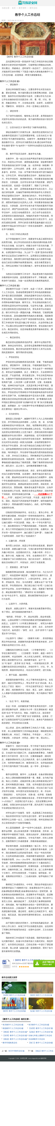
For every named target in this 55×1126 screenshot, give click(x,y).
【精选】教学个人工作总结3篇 (15, 1032)
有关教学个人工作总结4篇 (38, 1025)
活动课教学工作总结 (36, 1039)
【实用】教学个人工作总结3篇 (15, 1035)
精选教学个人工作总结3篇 (13, 1028)
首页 (14, 8)
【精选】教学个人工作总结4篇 (15, 1039)
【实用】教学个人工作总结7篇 (40, 1028)
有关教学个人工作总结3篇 (13, 1025)
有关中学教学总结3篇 (16, 1051)
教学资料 (22, 8)
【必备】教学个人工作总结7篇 (40, 1032)
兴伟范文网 (23, 1058)
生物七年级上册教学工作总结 (40, 1035)
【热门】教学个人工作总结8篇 (40, 1043)
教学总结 (33, 8)
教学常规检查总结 (10, 1043)
